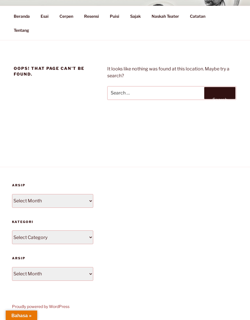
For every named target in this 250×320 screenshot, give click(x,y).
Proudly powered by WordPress (41, 306)
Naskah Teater (165, 16)
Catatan (200, 16)
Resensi (91, 16)
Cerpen (66, 16)
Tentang (24, 30)
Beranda (22, 16)
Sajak (135, 16)
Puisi (114, 16)
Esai (45, 16)
